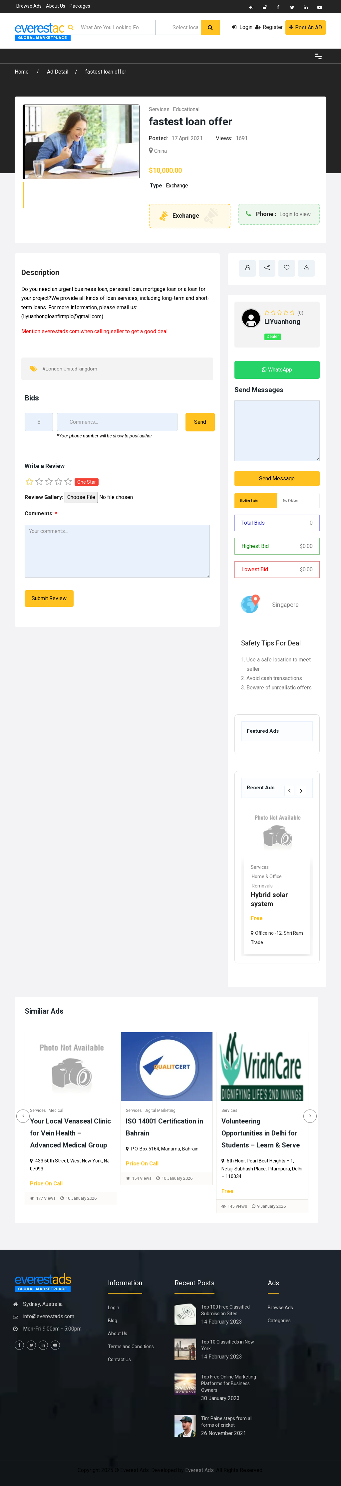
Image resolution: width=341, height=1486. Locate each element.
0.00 (306, 546)
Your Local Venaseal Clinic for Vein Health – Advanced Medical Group (101, 1133)
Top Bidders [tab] (290, 500)
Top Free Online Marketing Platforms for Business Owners (228, 1383)
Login (242, 27)
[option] (277, 880)
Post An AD (305, 27)
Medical (86, 1110)
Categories (279, 1320)
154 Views (172, 1178)
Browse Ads (29, 6)
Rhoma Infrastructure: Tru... (273, 894)
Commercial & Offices (274, 876)
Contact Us (119, 1359)
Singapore (285, 604)
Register (269, 27)
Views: (224, 138)
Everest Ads (199, 1470)
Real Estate (263, 867)
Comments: (41, 513)
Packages (80, 6)
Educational (186, 109)
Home (22, 72)
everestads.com (60, 331)
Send (200, 422)
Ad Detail (57, 72)
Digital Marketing (190, 1110)
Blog (112, 1320)
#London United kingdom (69, 369)
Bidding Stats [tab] (249, 500)
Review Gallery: (44, 497)
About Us (55, 6)
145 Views (267, 1206)
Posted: (158, 138)
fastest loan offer (105, 72)
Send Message (277, 478)
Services (159, 109)
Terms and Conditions (131, 1346)
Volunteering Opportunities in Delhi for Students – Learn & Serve (291, 1133)
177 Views (76, 1198)
